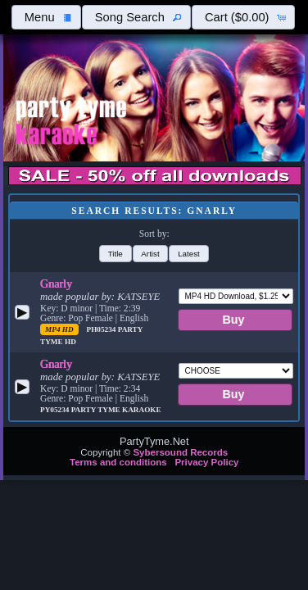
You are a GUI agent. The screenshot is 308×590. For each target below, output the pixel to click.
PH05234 (102, 329)
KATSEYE (138, 296)
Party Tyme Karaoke (116, 410)
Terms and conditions (118, 462)
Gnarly (56, 283)
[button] (45, 17)
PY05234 (55, 410)
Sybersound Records (180, 452)
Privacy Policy (206, 462)
